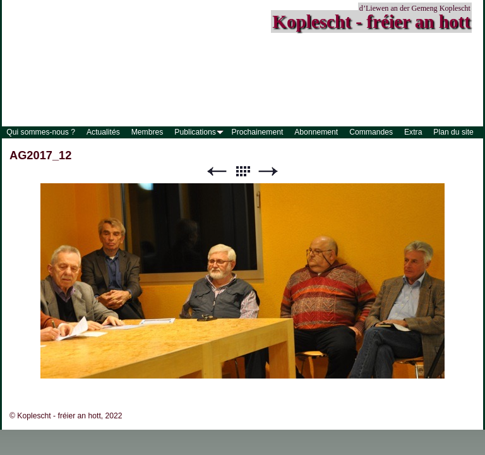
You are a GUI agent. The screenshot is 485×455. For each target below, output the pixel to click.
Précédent (216, 171)
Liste (242, 171)
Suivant (268, 171)
